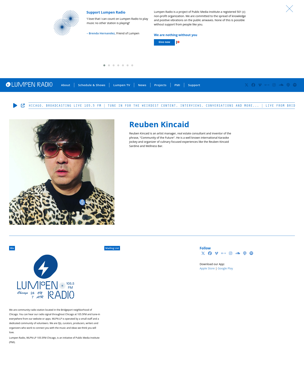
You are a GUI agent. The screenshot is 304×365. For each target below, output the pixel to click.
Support (194, 85)
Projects (160, 85)
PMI (177, 85)
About (65, 85)
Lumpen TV (121, 85)
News (142, 85)
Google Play (225, 268)
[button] (104, 65)
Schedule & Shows (91, 85)
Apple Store (207, 268)
